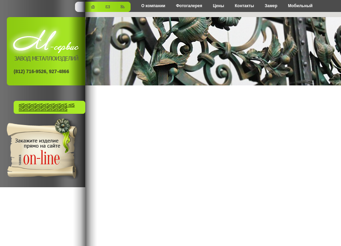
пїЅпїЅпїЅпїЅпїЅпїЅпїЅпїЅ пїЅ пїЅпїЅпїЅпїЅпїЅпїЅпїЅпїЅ (47, 107)
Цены (218, 5)
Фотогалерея (189, 5)
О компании (153, 5)
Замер (271, 5)
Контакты (244, 5)
